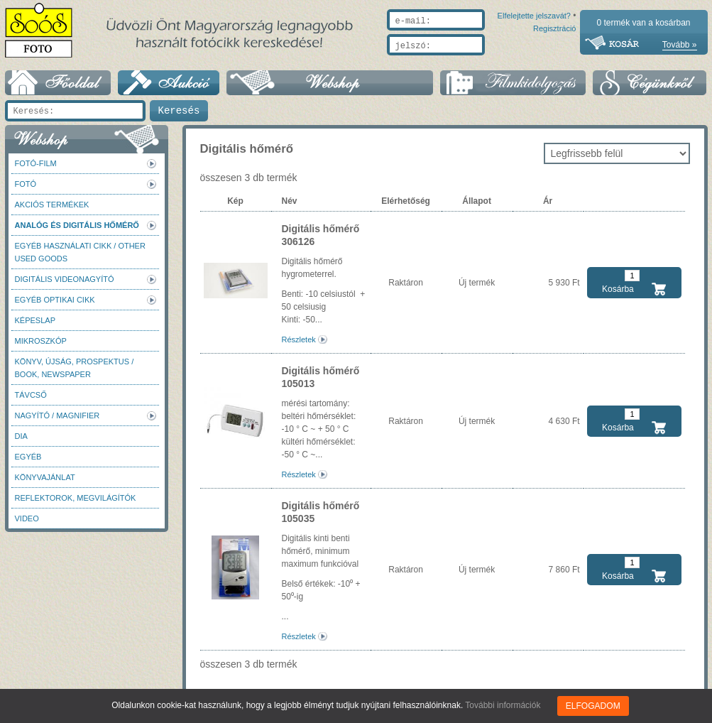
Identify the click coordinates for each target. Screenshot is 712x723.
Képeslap (35, 320)
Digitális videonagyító (64, 279)
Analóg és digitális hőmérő (77, 225)
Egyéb (28, 456)
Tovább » (679, 45)
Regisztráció (554, 62)
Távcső (31, 395)
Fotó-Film (36, 163)
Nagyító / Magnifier (57, 415)
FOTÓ (26, 184)
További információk (503, 705)
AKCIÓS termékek (52, 204)
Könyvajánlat (45, 477)
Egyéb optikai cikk (55, 299)
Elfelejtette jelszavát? (488, 62)
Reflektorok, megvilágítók (75, 498)
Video (27, 518)
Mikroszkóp (41, 341)
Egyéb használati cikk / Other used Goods (80, 252)
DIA (21, 436)
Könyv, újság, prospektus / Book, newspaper (74, 368)
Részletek (299, 339)
